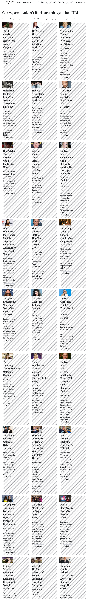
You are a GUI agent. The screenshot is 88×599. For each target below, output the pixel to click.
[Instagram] (46, 2)
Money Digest (62, 584)
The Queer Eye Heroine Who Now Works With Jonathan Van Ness (14, 258)
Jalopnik (16, 584)
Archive (41, 573)
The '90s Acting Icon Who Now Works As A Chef (43, 93)
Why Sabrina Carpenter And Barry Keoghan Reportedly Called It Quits (15, 531)
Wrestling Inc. (45, 586)
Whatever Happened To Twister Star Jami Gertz (43, 256)
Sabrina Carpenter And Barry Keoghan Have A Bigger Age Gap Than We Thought (72, 531)
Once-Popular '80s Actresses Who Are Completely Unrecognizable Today (43, 310)
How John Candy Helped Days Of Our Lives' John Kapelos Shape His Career (72, 475)
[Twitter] (50, 2)
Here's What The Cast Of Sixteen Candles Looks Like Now (14, 146)
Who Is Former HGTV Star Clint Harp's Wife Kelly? (71, 365)
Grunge (43, 584)
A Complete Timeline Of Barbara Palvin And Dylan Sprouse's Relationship (15, 422)
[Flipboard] (54, 2)
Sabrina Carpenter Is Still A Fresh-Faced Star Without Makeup (72, 258)
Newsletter (80, 3)
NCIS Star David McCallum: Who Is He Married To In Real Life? (42, 530)
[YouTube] (42, 2)
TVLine (23, 584)
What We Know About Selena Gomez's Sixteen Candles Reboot (41, 146)
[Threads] (67, 2)
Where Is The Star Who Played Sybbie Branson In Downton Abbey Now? (43, 477)
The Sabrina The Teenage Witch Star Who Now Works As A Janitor (43, 43)
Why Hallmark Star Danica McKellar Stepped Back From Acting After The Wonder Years (15, 205)
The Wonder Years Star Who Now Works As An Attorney (71, 43)
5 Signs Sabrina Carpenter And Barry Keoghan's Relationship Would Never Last (15, 477)
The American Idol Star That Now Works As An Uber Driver (43, 203)
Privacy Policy (51, 573)
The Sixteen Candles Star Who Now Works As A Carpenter (15, 43)
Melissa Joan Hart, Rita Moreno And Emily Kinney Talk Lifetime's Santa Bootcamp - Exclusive (71, 312)
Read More (21, 69)
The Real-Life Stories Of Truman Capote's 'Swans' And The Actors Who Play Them (43, 368)
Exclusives (27, 3)
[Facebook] (38, 2)
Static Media (34, 576)
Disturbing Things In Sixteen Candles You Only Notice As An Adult (71, 203)
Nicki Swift (71, 584)
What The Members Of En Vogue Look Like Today (43, 419)
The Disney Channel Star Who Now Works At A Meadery (72, 93)
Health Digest (52, 584)
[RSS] (71, 2)
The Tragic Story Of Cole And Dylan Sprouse (15, 365)
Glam (37, 584)
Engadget (9, 584)
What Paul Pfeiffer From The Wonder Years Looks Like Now (14, 95)
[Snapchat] (63, 2)
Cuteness (30, 584)
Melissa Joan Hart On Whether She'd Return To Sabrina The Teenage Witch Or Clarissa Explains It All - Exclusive (72, 149)
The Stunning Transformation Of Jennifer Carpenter (14, 307)
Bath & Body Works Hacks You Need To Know (72, 419)
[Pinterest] (59, 2)
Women (79, 584)
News (19, 3)
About (34, 573)
